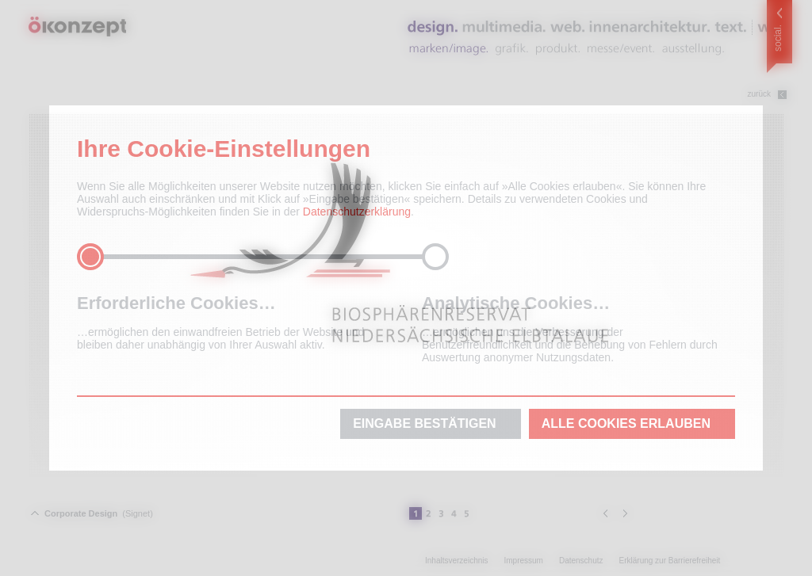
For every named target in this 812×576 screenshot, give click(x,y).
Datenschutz (581, 560)
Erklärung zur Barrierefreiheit (670, 560)
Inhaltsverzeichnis (456, 560)
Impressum (523, 560)
